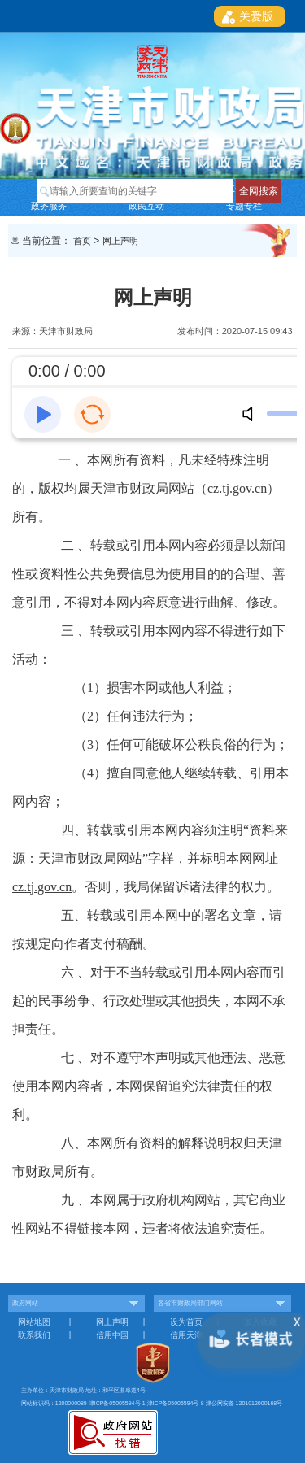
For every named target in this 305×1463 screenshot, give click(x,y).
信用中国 (112, 1334)
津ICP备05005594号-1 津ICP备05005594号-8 (147, 1403)
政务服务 (49, 206)
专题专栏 (244, 206)
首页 (82, 241)
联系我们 (34, 1334)
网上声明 (120, 241)
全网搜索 (258, 191)
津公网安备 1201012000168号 (244, 1403)
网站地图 (34, 1321)
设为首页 (186, 1321)
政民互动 (146, 206)
